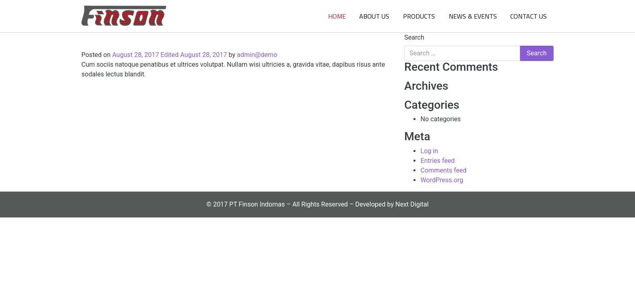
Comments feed (443, 170)
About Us (374, 16)
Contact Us (528, 16)
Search (414, 37)
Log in (429, 151)
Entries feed (437, 160)
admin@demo (257, 55)
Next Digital (411, 204)
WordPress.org (441, 180)
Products (419, 16)
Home (337, 16)
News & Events (473, 16)
